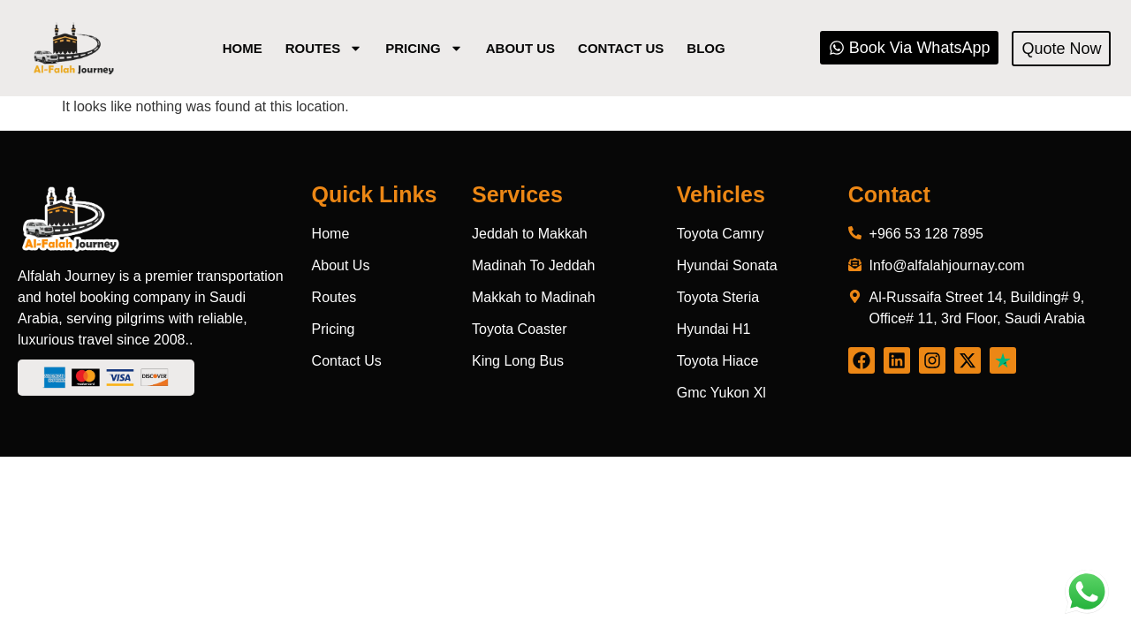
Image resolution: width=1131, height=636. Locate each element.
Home (242, 48)
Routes (324, 48)
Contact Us (621, 48)
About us (520, 48)
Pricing (424, 48)
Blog (706, 48)
